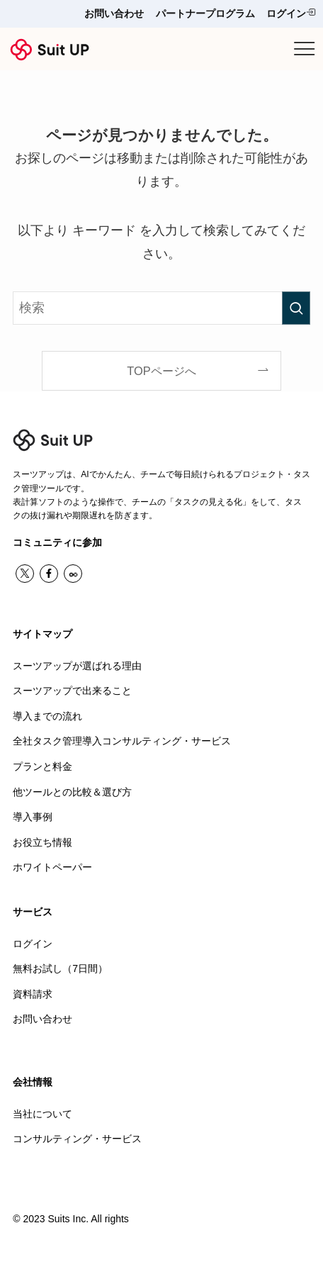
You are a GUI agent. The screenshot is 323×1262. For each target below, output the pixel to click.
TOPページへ (161, 370)
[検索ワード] (161, 307)
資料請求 (32, 994)
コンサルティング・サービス (77, 1138)
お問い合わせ (114, 13)
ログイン (291, 13)
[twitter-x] (25, 573)
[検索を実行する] (296, 307)
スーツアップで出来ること (72, 690)
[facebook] (49, 573)
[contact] (73, 573)
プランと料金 (42, 766)
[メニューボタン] (304, 49)
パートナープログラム (205, 13)
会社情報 (32, 1082)
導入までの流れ (47, 716)
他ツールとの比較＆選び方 (72, 792)
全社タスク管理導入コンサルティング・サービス (122, 741)
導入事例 (32, 816)
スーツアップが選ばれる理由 (77, 665)
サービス (32, 911)
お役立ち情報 (42, 842)
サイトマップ (42, 634)
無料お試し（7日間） (60, 968)
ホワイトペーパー (52, 867)
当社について (42, 1113)
